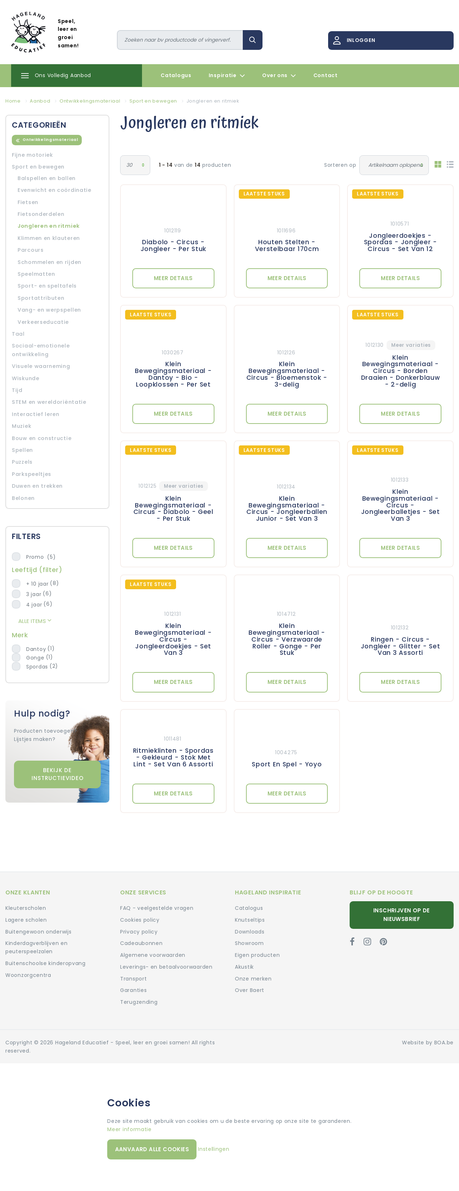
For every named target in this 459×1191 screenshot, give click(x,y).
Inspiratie (227, 75)
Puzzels (22, 461)
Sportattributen (41, 298)
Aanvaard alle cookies (152, 1149)
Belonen (23, 498)
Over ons (279, 75)
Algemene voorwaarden (152, 955)
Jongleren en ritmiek (49, 226)
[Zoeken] (180, 40)
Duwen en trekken (37, 486)
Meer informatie (129, 1129)
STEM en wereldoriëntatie (49, 402)
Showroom (249, 943)
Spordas (37, 666)
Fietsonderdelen (41, 214)
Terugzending (138, 1002)
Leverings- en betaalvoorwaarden (166, 966)
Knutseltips (250, 919)
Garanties (133, 990)
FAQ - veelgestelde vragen (157, 908)
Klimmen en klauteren (49, 238)
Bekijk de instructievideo (58, 774)
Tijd (17, 390)
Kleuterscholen (25, 908)
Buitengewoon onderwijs (38, 931)
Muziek (21, 426)
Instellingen (213, 1149)
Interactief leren (36, 414)
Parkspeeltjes (31, 474)
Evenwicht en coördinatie (54, 190)
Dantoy (36, 649)
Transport (133, 978)
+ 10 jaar (37, 583)
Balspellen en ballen (47, 178)
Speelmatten (36, 274)
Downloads (249, 931)
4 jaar (34, 604)
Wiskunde (25, 378)
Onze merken (253, 978)
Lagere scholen (26, 919)
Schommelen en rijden (49, 262)
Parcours (31, 250)
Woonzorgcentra (28, 975)
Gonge (35, 657)
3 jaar (33, 594)
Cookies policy (140, 919)
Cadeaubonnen (141, 943)
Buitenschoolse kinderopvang (45, 963)
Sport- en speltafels (47, 285)
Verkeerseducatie (43, 322)
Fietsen (28, 202)
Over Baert (249, 990)
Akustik (244, 966)
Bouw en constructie (41, 438)
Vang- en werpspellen (49, 309)
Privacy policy (139, 931)
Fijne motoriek (32, 155)
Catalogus (176, 75)
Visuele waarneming (41, 366)
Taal (18, 333)
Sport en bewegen (38, 166)
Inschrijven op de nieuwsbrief (401, 915)
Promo (41, 557)
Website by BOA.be (428, 1042)
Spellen (22, 450)
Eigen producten (257, 955)
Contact (325, 75)
